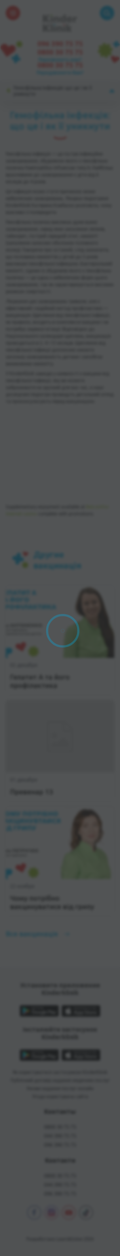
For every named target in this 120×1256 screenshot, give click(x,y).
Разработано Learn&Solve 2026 (60, 1239)
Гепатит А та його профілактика (40, 681)
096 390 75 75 (60, 43)
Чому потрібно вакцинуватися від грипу (52, 902)
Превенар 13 (31, 792)
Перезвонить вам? (60, 59)
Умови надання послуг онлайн (60, 1088)
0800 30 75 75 (60, 52)
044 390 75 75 (60, 1136)
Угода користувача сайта (60, 1096)
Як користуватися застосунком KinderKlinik (60, 1072)
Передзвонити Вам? (60, 72)
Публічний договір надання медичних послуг (60, 1080)
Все (32, 934)
